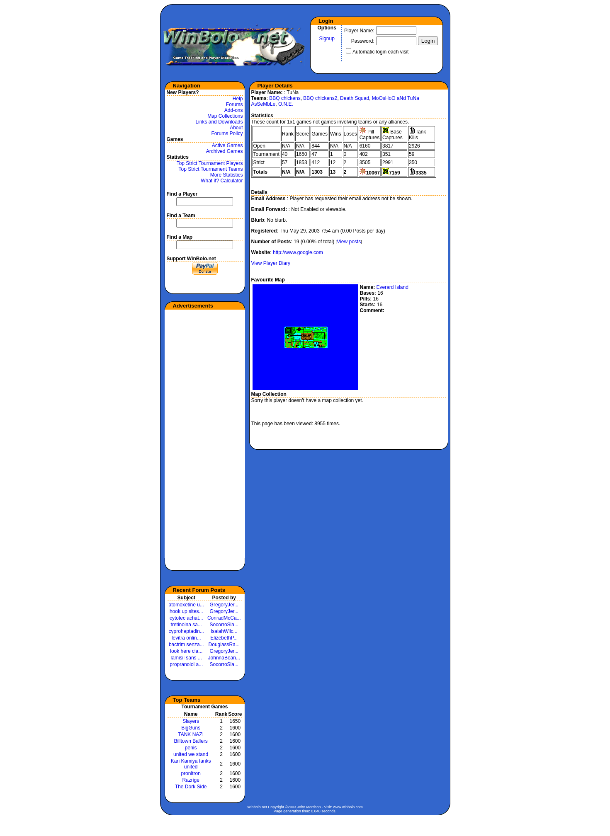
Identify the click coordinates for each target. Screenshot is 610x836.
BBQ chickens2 (320, 98)
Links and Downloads (219, 122)
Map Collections (225, 116)
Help (238, 99)
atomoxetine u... (186, 605)
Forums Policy (227, 133)
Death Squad (354, 98)
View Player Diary (270, 263)
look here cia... (186, 651)
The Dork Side (191, 787)
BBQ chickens (284, 98)
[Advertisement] (198, 434)
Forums (234, 104)
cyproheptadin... (186, 631)
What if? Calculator (222, 181)
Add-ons (233, 110)
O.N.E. (285, 104)
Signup (327, 38)
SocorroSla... (224, 625)
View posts (349, 242)
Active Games (227, 145)
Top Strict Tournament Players (210, 163)
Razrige (190, 780)
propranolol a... (186, 664)
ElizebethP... (224, 638)
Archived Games (224, 151)
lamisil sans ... (186, 658)
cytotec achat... (186, 618)
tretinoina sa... (186, 625)
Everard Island (392, 287)
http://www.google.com (298, 252)
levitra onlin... (186, 638)
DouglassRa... (224, 644)
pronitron (190, 773)
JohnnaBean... (224, 658)
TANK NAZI (191, 734)
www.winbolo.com (348, 807)
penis (191, 748)
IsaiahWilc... (224, 631)
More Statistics (226, 175)
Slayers (190, 721)
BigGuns (190, 728)
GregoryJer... (224, 605)
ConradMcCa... (224, 618)
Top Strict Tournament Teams (211, 169)
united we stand (190, 754)
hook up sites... (186, 611)
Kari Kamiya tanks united (191, 764)
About (236, 128)
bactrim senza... (186, 644)
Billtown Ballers (190, 741)
